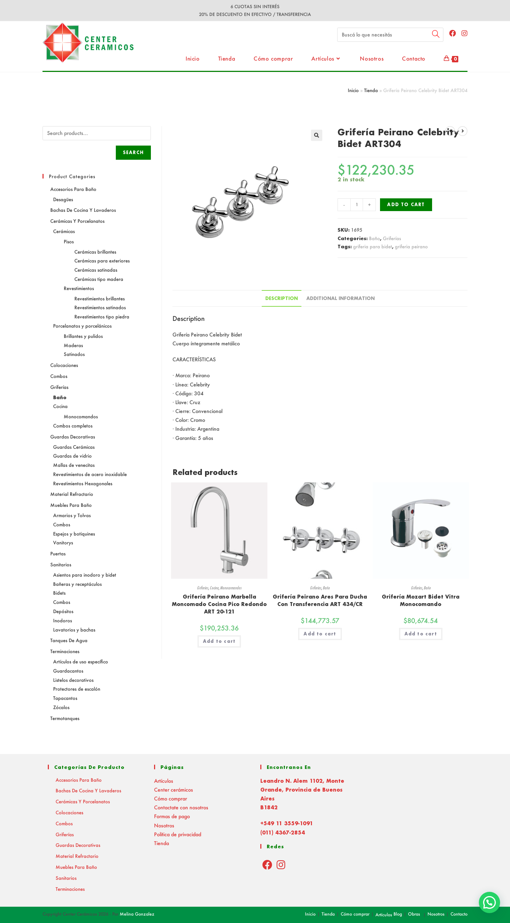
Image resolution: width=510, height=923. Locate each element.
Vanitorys (63, 542)
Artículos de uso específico (80, 661)
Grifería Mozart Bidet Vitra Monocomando (420, 600)
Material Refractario (71, 494)
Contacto (459, 914)
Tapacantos (65, 698)
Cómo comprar (170, 798)
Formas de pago (172, 816)
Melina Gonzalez (137, 914)
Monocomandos (231, 587)
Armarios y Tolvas (72, 515)
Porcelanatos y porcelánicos (82, 326)
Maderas (73, 345)
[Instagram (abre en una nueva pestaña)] (464, 33)
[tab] (281, 298)
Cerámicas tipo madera (98, 279)
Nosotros (164, 825)
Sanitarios (60, 564)
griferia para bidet (372, 246)
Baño (374, 238)
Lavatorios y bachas (74, 630)
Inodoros (62, 620)
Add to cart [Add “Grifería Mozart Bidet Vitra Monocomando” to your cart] (420, 633)
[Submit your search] (436, 34)
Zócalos (61, 707)
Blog (397, 914)
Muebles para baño (71, 505)
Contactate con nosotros (181, 807)
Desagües (63, 199)
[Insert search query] (390, 35)
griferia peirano (411, 246)
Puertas (58, 553)
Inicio (353, 90)
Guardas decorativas (72, 437)
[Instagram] (281, 864)
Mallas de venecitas (74, 465)
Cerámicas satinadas (95, 270)
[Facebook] (267, 864)
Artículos (163, 780)
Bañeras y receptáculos (77, 584)
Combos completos (72, 426)
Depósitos (63, 611)
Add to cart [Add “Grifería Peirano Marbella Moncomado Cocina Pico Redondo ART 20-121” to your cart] (219, 641)
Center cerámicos (173, 789)
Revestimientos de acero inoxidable (90, 474)
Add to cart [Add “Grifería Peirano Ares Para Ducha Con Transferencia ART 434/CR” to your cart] (320, 633)
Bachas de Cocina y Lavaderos (83, 210)
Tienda (371, 90)
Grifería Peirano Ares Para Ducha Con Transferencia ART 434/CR (320, 600)
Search (133, 152)
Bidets (59, 593)
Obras (414, 914)
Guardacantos (68, 671)
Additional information (340, 298)
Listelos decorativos (73, 680)
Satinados (74, 354)
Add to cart (406, 204)
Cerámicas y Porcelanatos (77, 221)
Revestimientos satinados (100, 307)
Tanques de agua (68, 640)
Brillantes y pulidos (83, 336)
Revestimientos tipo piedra (101, 316)
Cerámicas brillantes (95, 252)
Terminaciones (64, 651)
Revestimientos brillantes (99, 298)
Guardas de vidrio (72, 456)
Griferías (392, 238)
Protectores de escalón (76, 689)
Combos (58, 376)
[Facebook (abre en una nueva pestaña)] (452, 33)
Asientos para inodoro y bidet (84, 575)
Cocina (214, 587)
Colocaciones (64, 365)
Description (281, 298)
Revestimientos (79, 288)
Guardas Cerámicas (74, 447)
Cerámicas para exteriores (102, 260)
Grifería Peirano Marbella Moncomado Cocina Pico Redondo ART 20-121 (219, 604)
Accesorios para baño (73, 189)
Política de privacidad (177, 834)
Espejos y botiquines (74, 534)
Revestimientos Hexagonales (82, 483)
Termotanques (64, 718)
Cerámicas (64, 231)
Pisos (69, 241)
